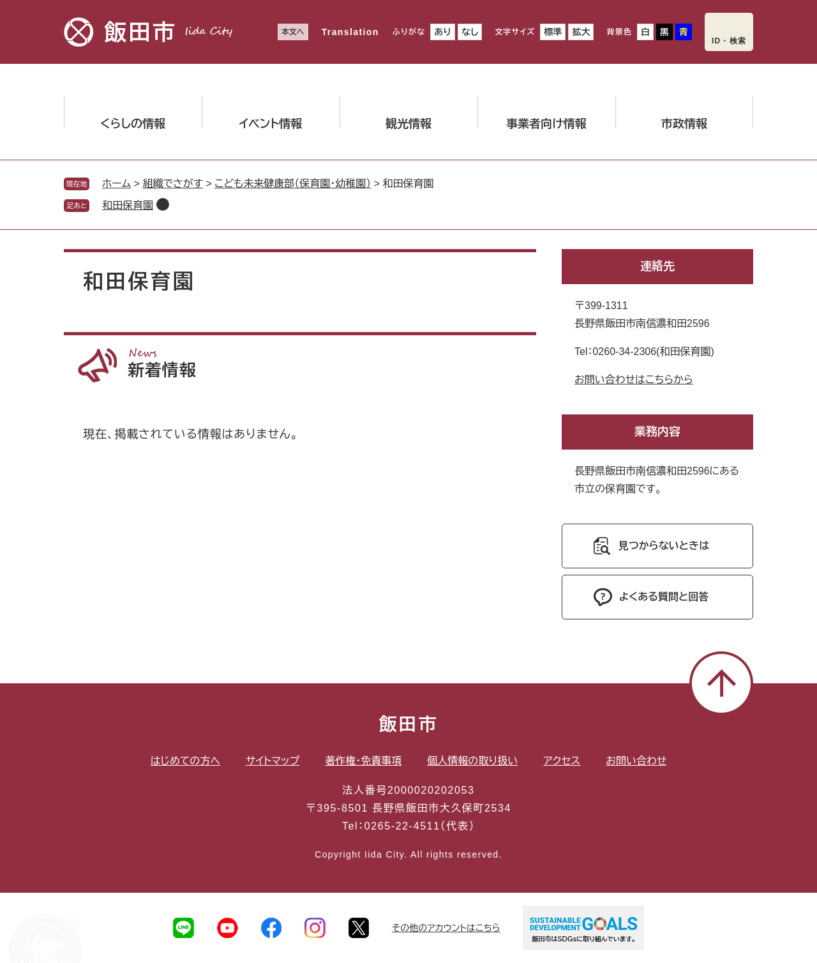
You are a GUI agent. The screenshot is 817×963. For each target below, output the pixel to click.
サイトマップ (272, 760)
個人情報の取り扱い (472, 760)
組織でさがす (172, 183)
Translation (350, 32)
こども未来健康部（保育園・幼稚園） (292, 183)
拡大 (581, 32)
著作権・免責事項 (363, 760)
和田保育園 (127, 205)
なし (469, 32)
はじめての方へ (185, 760)
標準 (553, 32)
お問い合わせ (636, 760)
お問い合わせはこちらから (633, 379)
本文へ (292, 31)
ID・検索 (729, 40)
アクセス (561, 760)
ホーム (116, 183)
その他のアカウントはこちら (446, 928)
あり (442, 32)
